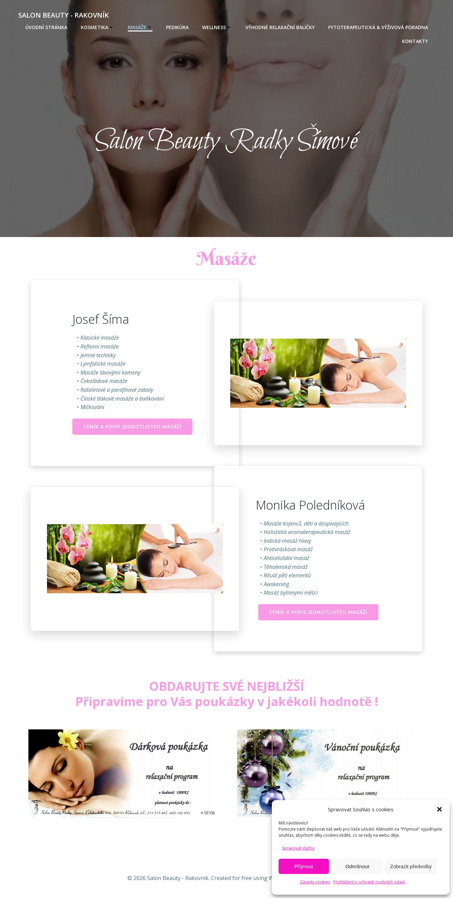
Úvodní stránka (46, 27)
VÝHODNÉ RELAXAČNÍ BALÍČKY (280, 27)
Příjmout (303, 866)
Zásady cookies (315, 882)
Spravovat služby (298, 848)
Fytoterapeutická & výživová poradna (378, 27)
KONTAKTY (415, 41)
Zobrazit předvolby (411, 866)
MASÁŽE (140, 27)
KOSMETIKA (97, 27)
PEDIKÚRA (177, 27)
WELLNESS (217, 27)
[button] (439, 809)
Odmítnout (357, 866)
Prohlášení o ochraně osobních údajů (369, 882)
